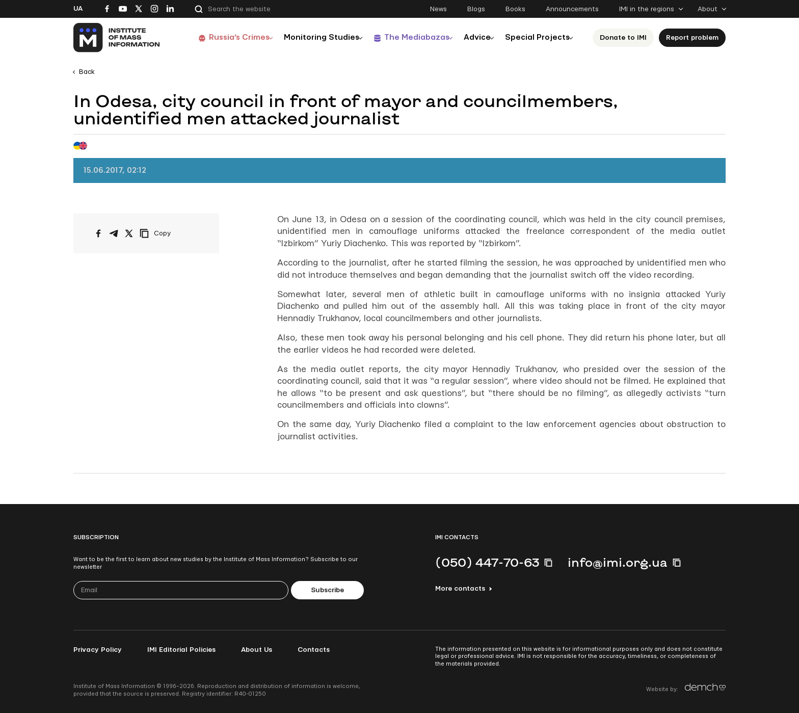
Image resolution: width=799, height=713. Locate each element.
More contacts (460, 588)
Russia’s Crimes (225, 37)
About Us (256, 649)
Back (87, 71)
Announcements (572, 9)
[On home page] (117, 37)
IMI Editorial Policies (181, 649)
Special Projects (538, 37)
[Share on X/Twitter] (129, 233)
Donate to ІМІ (626, 37)
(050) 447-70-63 (487, 562)
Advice (474, 37)
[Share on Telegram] (113, 233)
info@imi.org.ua (618, 562)
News (438, 9)
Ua (78, 8)
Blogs (476, 9)
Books (515, 9)
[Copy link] (169, 233)
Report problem (695, 37)
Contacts (314, 649)
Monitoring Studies (310, 37)
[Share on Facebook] (98, 233)
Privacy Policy (97, 649)
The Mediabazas (408, 37)
